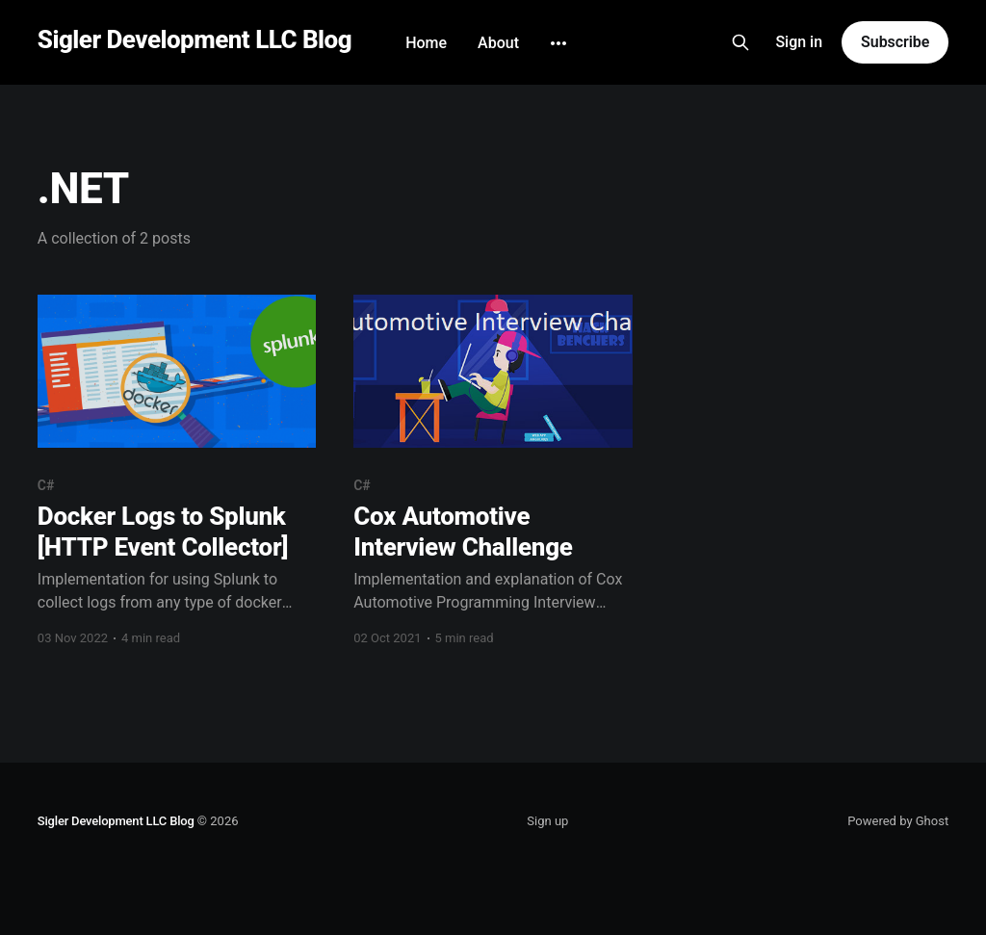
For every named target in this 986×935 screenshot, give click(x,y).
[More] (558, 43)
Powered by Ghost (897, 821)
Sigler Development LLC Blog (194, 40)
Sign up (547, 821)
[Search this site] (740, 42)
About (498, 43)
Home (426, 43)
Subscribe (895, 42)
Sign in (798, 42)
